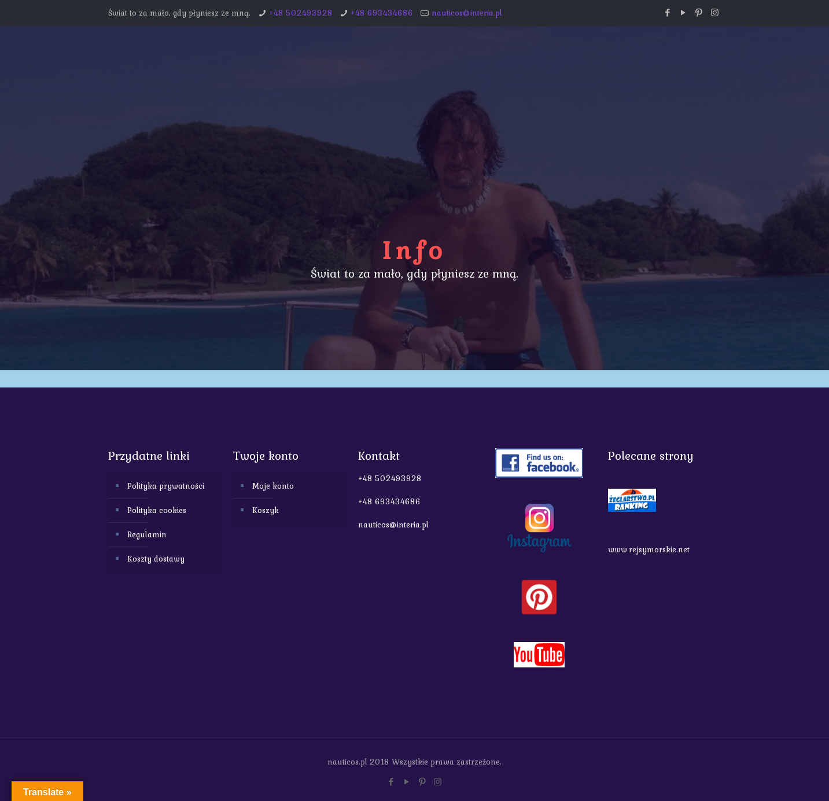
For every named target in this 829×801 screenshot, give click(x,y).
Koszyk (265, 510)
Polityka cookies (156, 510)
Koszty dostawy (156, 558)
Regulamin (147, 534)
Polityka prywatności (165, 486)
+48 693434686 (382, 13)
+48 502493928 (301, 13)
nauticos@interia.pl (467, 13)
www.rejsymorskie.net (649, 549)
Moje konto (273, 486)
